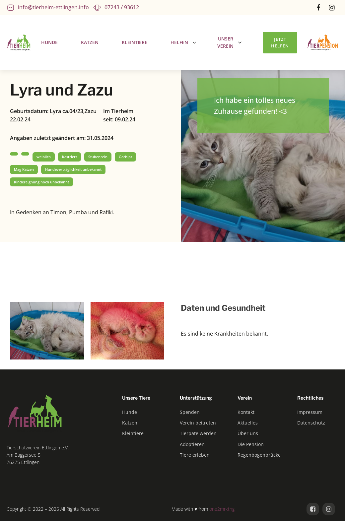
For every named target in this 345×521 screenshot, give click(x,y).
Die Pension (251, 444)
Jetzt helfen (280, 42)
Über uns (248, 433)
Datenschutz (311, 423)
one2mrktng (222, 509)
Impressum (309, 412)
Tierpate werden (198, 433)
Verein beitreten (198, 423)
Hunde (129, 412)
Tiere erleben (195, 455)
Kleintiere (133, 433)
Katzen (129, 423)
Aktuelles (248, 423)
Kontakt (246, 412)
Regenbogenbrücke (259, 455)
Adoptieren (192, 444)
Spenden (190, 412)
